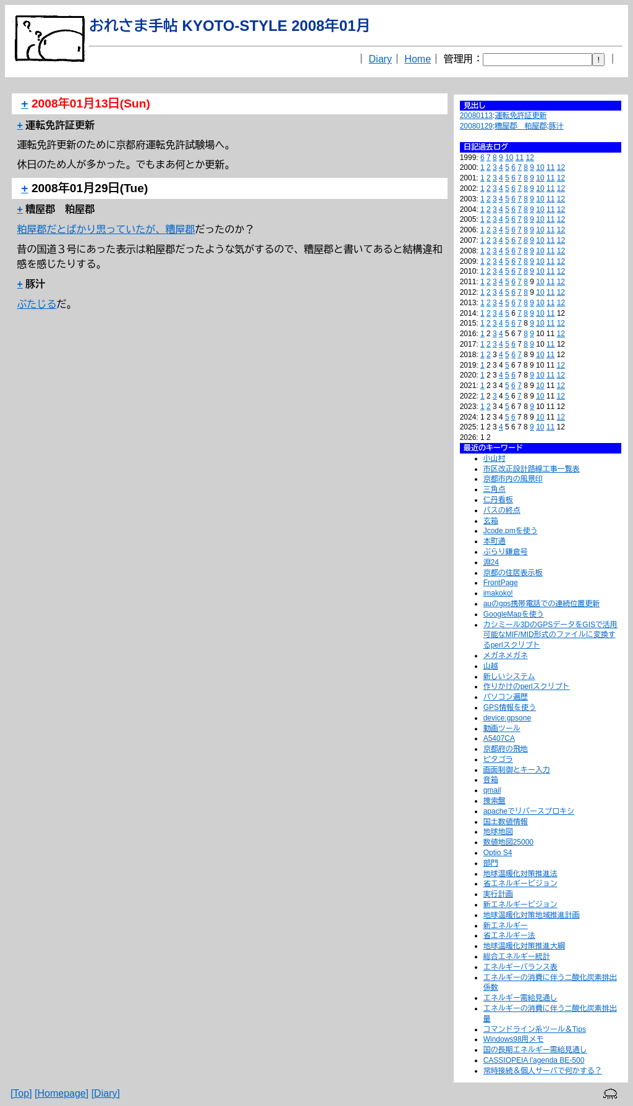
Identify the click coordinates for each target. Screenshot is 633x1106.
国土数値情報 (505, 821)
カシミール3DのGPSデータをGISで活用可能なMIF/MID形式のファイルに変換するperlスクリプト (550, 635)
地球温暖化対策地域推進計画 (531, 915)
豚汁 (556, 126)
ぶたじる (37, 304)
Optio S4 (497, 852)
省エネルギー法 (509, 935)
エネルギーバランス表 (520, 967)
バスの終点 (501, 510)
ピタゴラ (498, 759)
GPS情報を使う (509, 707)
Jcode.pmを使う (510, 530)
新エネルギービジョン (520, 904)
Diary (380, 59)
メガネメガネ (505, 655)
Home (417, 59)
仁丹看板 (498, 500)
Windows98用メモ (513, 1039)
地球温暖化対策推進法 (520, 873)
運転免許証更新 (520, 115)
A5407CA (499, 738)
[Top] (21, 1093)
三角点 (494, 489)
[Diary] (105, 1093)
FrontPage (500, 582)
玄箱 (490, 521)
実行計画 (498, 894)
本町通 (494, 541)
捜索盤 (494, 800)
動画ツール (501, 728)
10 (509, 157)
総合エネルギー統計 (516, 956)
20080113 (476, 115)
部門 (490, 863)
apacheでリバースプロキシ (528, 811)
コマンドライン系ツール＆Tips (534, 1029)
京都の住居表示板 (513, 572)
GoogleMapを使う (513, 614)
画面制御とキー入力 (516, 770)
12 (530, 157)
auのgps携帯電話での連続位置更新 (541, 603)
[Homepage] (61, 1093)
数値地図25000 (508, 842)
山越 (490, 666)
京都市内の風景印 (513, 479)
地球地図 (498, 831)
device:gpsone (507, 718)
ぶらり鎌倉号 (505, 551)
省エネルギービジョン (520, 883)
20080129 (476, 126)
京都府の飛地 (505, 749)
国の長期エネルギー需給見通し (535, 1049)
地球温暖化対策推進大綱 (524, 946)
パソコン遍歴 (505, 697)
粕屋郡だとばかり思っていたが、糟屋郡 (106, 229)
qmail (492, 790)
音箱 (490, 779)
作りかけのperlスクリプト (526, 686)
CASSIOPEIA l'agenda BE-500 (534, 1060)
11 (520, 157)
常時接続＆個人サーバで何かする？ (542, 1070)
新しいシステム (509, 676)
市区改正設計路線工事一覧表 (531, 469)
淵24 (491, 562)
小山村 (494, 458)
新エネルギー (505, 925)
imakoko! (498, 593)
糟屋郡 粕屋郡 (520, 126)
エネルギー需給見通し (520, 998)
